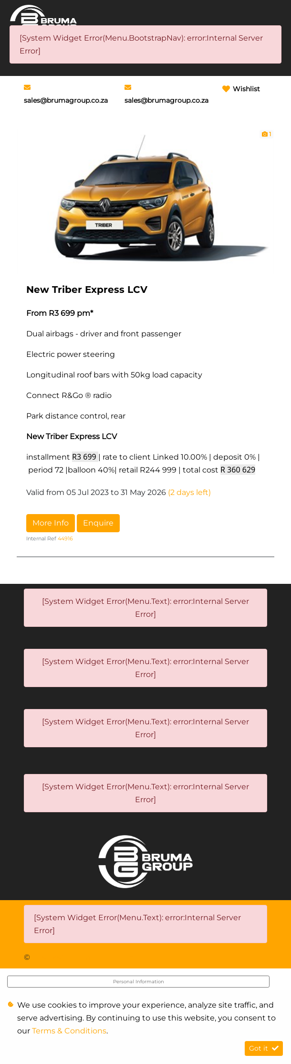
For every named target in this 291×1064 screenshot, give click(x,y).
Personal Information (138, 981)
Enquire (98, 522)
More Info (50, 522)
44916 (65, 538)
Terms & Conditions (69, 1030)
